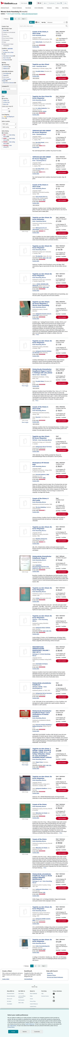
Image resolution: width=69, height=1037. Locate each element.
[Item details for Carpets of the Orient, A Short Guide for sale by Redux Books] (25, 36)
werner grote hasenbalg (13, 14)
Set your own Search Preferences (55, 977)
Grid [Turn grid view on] (37, 22)
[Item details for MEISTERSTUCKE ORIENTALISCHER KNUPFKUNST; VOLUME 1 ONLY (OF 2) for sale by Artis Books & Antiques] (25, 651)
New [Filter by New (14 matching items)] (5, 50)
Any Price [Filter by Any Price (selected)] (5, 98)
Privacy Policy (33, 1001)
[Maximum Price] (5, 111)
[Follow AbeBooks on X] (54, 997)
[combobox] (24, 3)
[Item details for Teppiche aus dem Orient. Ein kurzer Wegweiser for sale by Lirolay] (25, 594)
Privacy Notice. (11, 1027)
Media (31, 996)
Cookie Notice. (13, 1025)
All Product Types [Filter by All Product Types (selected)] (7, 28)
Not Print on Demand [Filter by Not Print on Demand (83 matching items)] (9, 82)
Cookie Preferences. (30, 1024)
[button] (66, 26)
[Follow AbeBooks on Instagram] (54, 1001)
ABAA (44, 257)
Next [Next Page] (23, 18)
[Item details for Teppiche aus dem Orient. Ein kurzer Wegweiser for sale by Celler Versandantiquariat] (25, 943)
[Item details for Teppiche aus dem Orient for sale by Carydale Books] (25, 71)
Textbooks (49, 7)
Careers (31, 998)
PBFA (44, 199)
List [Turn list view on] (32, 22)
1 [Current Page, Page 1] (11, 18)
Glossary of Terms (51, 975)
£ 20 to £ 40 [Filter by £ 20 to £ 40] (6, 102)
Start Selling (65, 7)
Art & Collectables (39, 7)
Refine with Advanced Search (29, 14)
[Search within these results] (43, 26)
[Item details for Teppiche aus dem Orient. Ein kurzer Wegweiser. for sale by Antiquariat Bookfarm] (25, 783)
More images (25, 385)
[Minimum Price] (5, 108)
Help (65, 3)
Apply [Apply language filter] (4, 92)
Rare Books (28, 7)
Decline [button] (25, 1031)
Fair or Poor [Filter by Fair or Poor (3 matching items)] (6, 57)
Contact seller (35, 46)
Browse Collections (17, 7)
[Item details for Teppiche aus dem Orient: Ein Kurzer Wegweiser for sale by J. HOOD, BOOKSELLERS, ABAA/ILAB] (25, 278)
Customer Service (45, 996)
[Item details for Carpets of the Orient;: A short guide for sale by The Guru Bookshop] (25, 503)
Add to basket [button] (62, 45)
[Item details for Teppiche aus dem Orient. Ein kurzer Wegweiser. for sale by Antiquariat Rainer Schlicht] (25, 620)
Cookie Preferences (34, 1003)
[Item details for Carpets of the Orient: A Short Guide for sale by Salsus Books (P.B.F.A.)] (25, 189)
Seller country (5, 127)
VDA (50, 630)
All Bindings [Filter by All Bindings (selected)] (6, 64)
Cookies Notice (33, 1006)
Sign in (45, 3)
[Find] (30, 3)
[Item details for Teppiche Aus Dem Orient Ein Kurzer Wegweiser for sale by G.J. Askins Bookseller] (25, 101)
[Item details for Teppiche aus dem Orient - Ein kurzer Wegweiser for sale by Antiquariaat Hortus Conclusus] (25, 440)
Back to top (34, 986)
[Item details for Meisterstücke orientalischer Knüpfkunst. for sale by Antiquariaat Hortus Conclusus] (25, 687)
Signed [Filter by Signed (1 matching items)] (5, 75)
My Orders (9, 1001)
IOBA (44, 477)
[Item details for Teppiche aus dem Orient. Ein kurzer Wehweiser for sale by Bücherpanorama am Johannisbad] (25, 223)
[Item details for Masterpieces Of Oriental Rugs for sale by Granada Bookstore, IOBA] (25, 467)
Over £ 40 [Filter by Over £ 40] (5, 104)
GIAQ (44, 630)
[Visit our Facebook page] (54, 993)
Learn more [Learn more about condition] (10, 48)
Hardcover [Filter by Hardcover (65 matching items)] (6, 66)
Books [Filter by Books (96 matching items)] (5, 30)
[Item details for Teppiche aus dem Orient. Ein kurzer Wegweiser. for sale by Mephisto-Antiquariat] (25, 531)
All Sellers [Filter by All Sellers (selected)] (5, 133)
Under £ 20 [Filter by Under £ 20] (5, 100)
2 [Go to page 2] (15, 18)
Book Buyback (21, 1000)
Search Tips (50, 973)
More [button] (37, 334)
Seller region (5, 124)
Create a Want (5, 979)
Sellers (57, 7)
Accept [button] (13, 1031)
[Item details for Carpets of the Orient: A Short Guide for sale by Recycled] (25, 412)
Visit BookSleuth (28, 979)
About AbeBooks (33, 993)
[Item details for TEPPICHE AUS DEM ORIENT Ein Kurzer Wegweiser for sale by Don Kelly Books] (25, 135)
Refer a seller (21, 1002)
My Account (52, 3)
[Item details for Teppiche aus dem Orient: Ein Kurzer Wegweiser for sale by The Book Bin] (25, 250)
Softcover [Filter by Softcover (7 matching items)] (6, 68)
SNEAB (44, 111)
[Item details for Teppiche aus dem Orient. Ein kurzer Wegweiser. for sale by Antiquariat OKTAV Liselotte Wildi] (25, 911)
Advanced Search (5, 7)
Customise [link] (37, 1031)
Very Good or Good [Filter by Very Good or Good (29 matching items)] (8, 56)
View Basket (9, 1003)
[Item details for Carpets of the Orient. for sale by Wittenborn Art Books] (25, 811)
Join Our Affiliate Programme (21, 996)
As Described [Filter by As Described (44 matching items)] (7, 59)
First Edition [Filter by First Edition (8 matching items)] (6, 73)
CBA (47, 257)
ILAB (50, 257)
